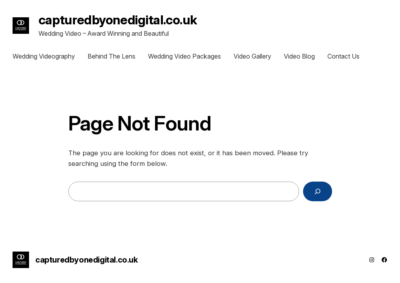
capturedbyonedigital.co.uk (117, 20)
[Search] (317, 192)
